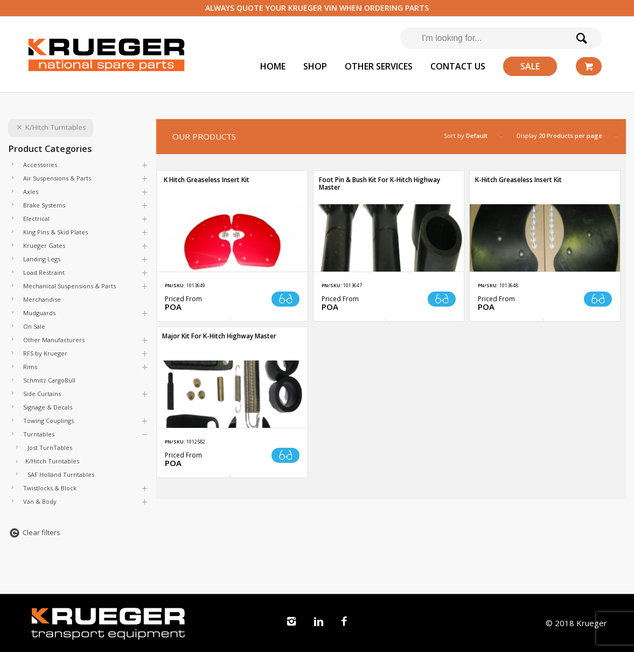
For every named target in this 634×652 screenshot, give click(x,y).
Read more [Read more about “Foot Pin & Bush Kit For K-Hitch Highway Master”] (442, 299)
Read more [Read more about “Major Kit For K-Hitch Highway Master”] (285, 455)
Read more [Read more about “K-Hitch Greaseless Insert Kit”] (598, 299)
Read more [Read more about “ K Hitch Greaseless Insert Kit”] (285, 299)
